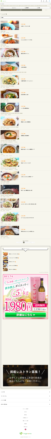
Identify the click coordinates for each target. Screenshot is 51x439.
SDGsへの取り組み (4, 404)
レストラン (46, 1)
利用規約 (25, 423)
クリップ (49, 1)
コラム (43, 1)
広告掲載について (25, 417)
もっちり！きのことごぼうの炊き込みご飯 (28, 204)
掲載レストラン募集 (25, 420)
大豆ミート (32, 5)
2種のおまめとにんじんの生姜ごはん (27, 231)
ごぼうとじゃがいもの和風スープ (27, 176)
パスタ (36, 5)
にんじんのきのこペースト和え (26, 39)
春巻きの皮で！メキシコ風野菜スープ (28, 149)
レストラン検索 (3, 400)
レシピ (41, 1)
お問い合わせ (25, 426)
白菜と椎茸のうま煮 (24, 94)
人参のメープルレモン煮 (25, 26)
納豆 (38, 5)
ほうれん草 (25, 5)
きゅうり (29, 5)
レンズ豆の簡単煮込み (25, 108)
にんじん (22, 5)
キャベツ (14, 5)
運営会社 (25, 414)
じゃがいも (11, 5)
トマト (17, 5)
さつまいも (4, 5)
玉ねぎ (20, 5)
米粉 (46, 5)
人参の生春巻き (24, 67)
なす (1, 5)
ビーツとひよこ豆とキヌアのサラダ (27, 217)
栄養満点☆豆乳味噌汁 (25, 135)
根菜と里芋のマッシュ (25, 53)
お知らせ (25, 411)
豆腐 (39, 5)
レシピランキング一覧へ (43, 272)
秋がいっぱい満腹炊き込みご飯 (26, 190)
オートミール (43, 5)
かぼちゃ (7, 5)
